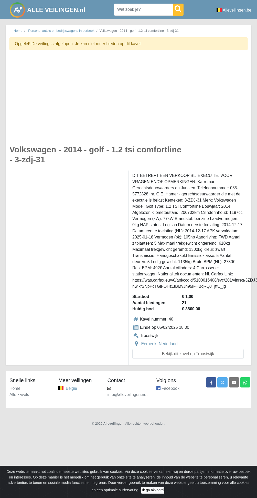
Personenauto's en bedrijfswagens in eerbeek (61, 31)
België (71, 388)
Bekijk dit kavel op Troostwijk (188, 354)
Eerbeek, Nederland (159, 344)
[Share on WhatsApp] (245, 382)
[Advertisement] (53, 100)
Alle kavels (19, 394)
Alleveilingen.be (234, 10)
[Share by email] (234, 382)
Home (18, 31)
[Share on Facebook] (211, 382)
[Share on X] (222, 382)
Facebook (170, 388)
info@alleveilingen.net (127, 394)
